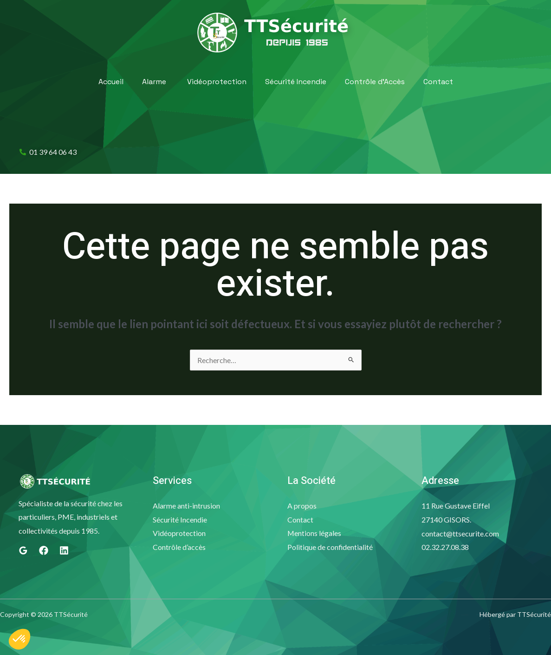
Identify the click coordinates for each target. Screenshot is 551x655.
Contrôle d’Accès (375, 81)
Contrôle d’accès (179, 547)
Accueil (110, 81)
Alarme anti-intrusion (186, 505)
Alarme (154, 81)
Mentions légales (314, 533)
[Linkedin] (64, 550)
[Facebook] (43, 550)
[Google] (23, 550)
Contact (438, 81)
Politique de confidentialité (330, 547)
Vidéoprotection (216, 81)
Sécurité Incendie (295, 81)
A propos (302, 505)
